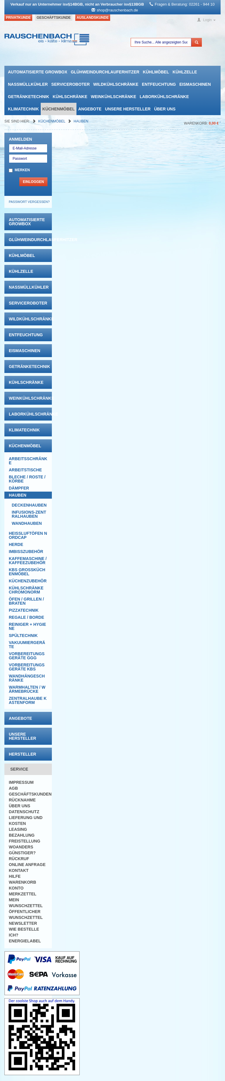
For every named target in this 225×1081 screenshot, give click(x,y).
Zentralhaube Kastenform (28, 700)
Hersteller (22, 754)
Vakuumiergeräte (27, 644)
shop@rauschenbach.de (117, 10)
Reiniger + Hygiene (27, 626)
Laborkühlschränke (164, 96)
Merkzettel (22, 894)
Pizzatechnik (24, 610)
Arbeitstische (25, 470)
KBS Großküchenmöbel (27, 571)
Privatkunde (18, 18)
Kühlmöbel (156, 72)
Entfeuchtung (159, 84)
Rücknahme (22, 800)
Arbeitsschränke (28, 460)
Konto (16, 888)
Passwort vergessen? (29, 202)
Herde (16, 544)
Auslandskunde (93, 18)
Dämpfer (19, 488)
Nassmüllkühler (28, 84)
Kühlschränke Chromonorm (26, 590)
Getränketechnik (28, 96)
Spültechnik (23, 635)
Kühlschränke (70, 96)
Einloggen (33, 182)
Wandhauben (27, 523)
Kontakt (18, 870)
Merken (22, 170)
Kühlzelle (185, 72)
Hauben (81, 121)
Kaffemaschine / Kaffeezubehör (28, 560)
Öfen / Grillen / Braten (26, 601)
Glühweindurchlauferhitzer (105, 72)
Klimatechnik (23, 109)
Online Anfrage (27, 864)
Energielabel (25, 941)
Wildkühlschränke (115, 84)
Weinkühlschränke (113, 96)
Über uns (164, 109)
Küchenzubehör (28, 581)
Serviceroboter (70, 84)
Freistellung (24, 841)
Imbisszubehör (26, 551)
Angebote (89, 109)
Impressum (21, 782)
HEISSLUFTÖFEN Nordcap (28, 535)
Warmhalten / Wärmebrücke (27, 689)
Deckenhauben (29, 505)
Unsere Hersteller (128, 109)
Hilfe (15, 876)
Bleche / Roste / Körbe (27, 479)
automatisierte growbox (37, 72)
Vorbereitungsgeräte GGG (27, 655)
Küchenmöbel (58, 109)
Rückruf (19, 858)
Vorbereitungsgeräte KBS (27, 667)
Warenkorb (22, 882)
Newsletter (23, 923)
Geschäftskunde (54, 18)
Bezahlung (22, 835)
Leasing (18, 829)
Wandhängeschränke (27, 678)
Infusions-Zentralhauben (29, 514)
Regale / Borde (26, 617)
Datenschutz (24, 811)
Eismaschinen (195, 84)
